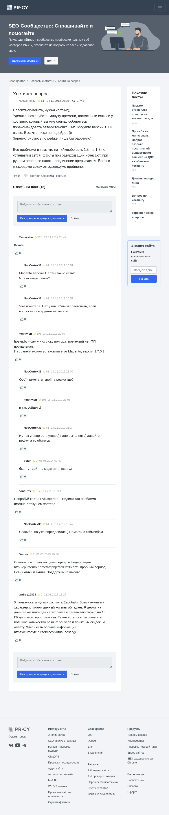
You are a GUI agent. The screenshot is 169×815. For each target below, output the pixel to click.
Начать (144, 278)
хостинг (61, 175)
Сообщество (17, 81)
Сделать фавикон (59, 802)
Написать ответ (106, 186)
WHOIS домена (57, 786)
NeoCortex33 (27, 100)
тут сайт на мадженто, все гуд (49, 468)
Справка (132, 786)
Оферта (132, 792)
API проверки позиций (101, 776)
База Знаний (95, 752)
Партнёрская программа (103, 782)
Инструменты (135, 740)
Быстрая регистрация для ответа (42, 218)
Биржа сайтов (135, 752)
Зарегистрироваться (25, 60)
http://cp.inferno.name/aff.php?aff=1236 (43, 567)
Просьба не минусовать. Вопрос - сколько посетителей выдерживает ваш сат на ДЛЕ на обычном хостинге (143, 148)
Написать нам (136, 780)
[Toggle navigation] (159, 7)
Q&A (90, 734)
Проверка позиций (142, 746)
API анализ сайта (98, 770)
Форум (92, 740)
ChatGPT (53, 756)
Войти (51, 60)
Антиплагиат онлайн (60, 774)
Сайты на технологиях (101, 794)
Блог (91, 746)
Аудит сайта (55, 768)
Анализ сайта (143, 246)
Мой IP (52, 780)
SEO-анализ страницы (62, 740)
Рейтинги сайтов (98, 788)
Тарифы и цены (137, 734)
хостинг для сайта (42, 175)
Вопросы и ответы (41, 81)
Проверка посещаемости (63, 762)
